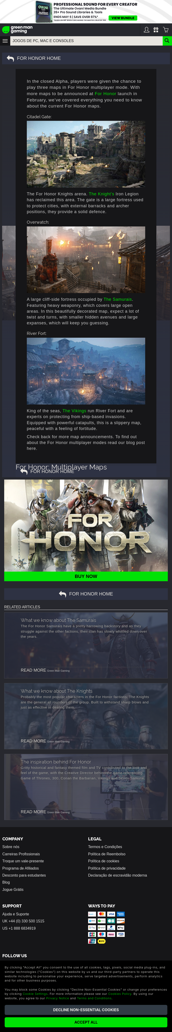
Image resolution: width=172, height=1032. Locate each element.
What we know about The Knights (57, 690)
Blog (6, 882)
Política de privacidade (107, 868)
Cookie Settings (35, 994)
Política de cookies (103, 861)
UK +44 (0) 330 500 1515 (23, 921)
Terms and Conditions (94, 998)
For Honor (105, 93)
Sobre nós (10, 847)
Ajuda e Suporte (15, 914)
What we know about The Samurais (58, 619)
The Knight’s (101, 194)
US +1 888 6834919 (19, 928)
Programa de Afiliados (20, 868)
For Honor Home (34, 58)
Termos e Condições (105, 847)
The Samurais (117, 299)
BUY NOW (86, 576)
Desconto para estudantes (24, 875)
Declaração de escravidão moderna (117, 875)
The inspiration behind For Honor (56, 761)
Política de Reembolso (106, 854)
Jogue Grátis (13, 890)
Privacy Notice (57, 998)
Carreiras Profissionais (21, 854)
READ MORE (33, 670)
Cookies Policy (119, 994)
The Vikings (74, 410)
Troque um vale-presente (23, 861)
